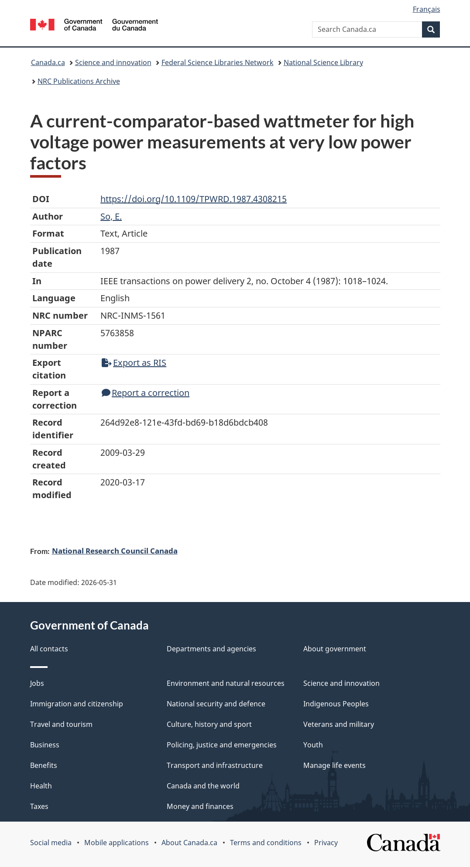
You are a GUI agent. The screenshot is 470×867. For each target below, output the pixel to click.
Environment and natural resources (226, 683)
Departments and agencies (211, 649)
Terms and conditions (266, 842)
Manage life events (334, 765)
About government (334, 649)
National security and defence (216, 704)
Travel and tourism (61, 724)
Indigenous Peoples (336, 704)
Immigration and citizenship (76, 704)
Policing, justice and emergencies (222, 745)
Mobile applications (116, 842)
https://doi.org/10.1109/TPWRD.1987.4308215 (193, 199)
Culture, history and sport (209, 724)
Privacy (326, 842)
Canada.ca (48, 62)
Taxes (39, 806)
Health (41, 786)
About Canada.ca (189, 842)
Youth (313, 745)
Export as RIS (134, 362)
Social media (51, 842)
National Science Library (323, 62)
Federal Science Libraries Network (217, 62)
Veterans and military (338, 724)
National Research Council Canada (115, 550)
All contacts (49, 649)
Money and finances (200, 806)
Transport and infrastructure (215, 765)
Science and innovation (113, 62)
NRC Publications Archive (79, 81)
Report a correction (145, 393)
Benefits (43, 765)
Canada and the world (203, 786)
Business (44, 745)
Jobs (37, 683)
